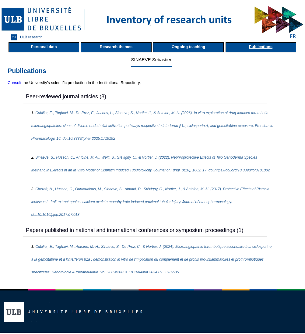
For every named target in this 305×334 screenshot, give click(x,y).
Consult (14, 82)
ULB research (25, 37)
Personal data (44, 46)
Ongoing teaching (188, 46)
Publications (260, 46)
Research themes (116, 46)
